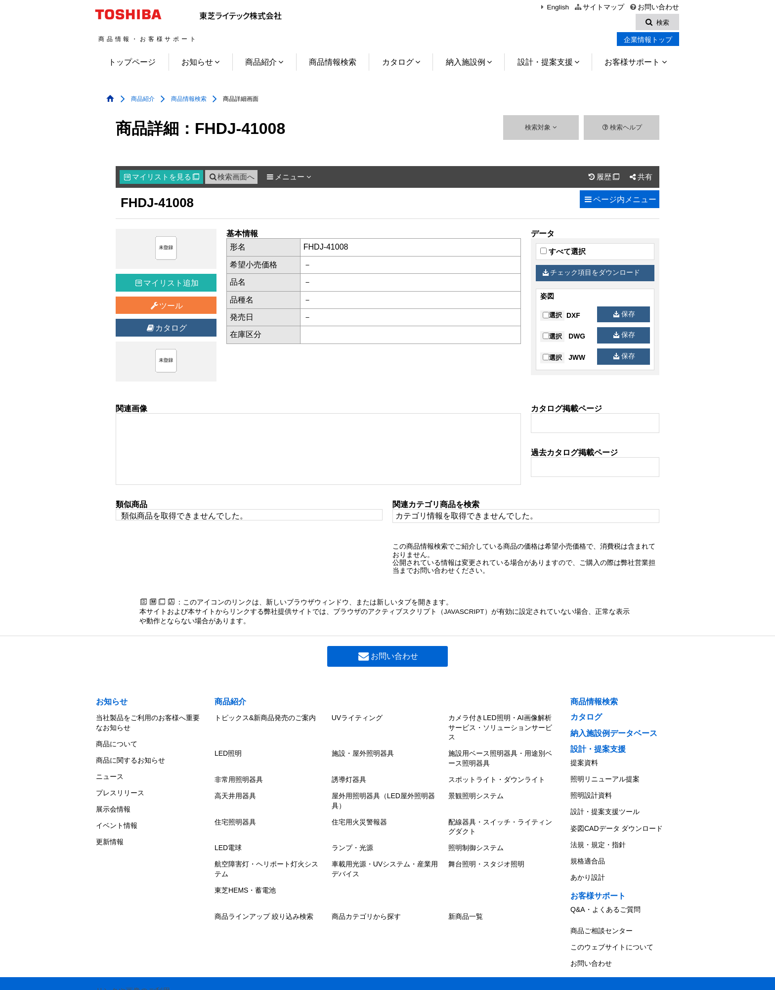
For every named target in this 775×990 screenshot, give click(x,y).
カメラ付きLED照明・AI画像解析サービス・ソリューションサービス (500, 727)
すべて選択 (563, 253)
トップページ (132, 63)
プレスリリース (120, 782)
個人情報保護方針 (231, 975)
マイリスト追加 (167, 284)
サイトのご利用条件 (297, 975)
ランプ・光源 (352, 834)
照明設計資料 (591, 790)
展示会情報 (113, 796)
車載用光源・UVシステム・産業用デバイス (385, 853)
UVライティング (357, 718)
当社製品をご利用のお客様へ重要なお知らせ (148, 723)
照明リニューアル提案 (605, 776)
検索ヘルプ (621, 129)
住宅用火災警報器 (359, 811)
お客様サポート (632, 63)
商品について (116, 741)
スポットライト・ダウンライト (496, 774)
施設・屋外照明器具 (363, 751)
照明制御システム (476, 834)
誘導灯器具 (349, 774)
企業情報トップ (648, 41)
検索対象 (540, 129)
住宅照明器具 (235, 811)
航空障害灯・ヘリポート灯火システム (266, 853)
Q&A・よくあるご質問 (605, 888)
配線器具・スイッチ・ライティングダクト (500, 816)
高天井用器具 (235, 788)
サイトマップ (599, 7)
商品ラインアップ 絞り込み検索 (264, 895)
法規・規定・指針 (598, 831)
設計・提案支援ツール (605, 804)
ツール (166, 307)
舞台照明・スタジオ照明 (486, 848)
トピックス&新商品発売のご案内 (265, 718)
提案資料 (584, 763)
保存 (624, 315)
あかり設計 (587, 858)
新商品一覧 (465, 895)
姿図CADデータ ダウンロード (616, 817)
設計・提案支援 (545, 63)
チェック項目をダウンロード (592, 274)
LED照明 (228, 751)
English (553, 7)
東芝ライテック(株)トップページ (146, 975)
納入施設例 (465, 63)
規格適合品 (587, 845)
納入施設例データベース (613, 735)
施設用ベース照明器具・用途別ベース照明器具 (500, 756)
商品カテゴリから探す (366, 895)
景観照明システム (476, 788)
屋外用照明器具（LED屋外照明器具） (383, 793)
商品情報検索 (332, 63)
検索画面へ (231, 178)
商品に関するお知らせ (130, 755)
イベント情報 (116, 809)
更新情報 (110, 823)
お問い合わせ (654, 7)
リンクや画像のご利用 (133, 960)
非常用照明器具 (239, 774)
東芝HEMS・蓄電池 (245, 871)
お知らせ (197, 63)
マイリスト (161, 178)
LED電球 (228, 834)
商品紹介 (261, 63)
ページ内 (619, 201)
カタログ (398, 63)
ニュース (110, 769)
